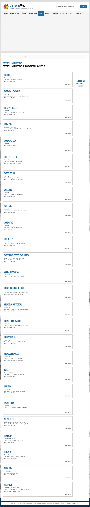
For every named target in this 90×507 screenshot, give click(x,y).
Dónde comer (33, 13)
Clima (62, 13)
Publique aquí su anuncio (81, 82)
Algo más (69, 13)
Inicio (6, 13)
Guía (41, 13)
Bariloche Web (14, 503)
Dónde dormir (14, 13)
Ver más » (68, 84)
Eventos (55, 13)
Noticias (47, 13)
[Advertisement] (45, 33)
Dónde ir (23, 13)
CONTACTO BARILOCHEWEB (71, 503)
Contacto (78, 13)
